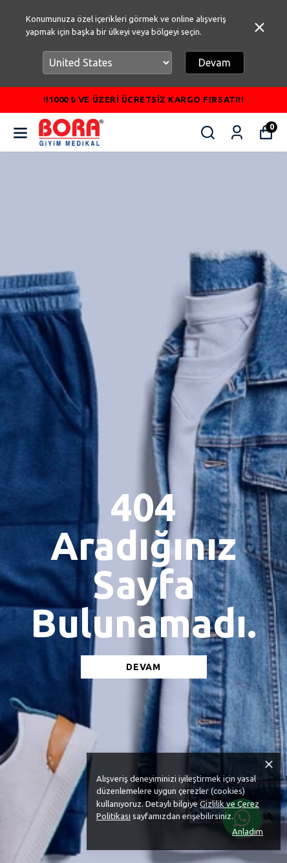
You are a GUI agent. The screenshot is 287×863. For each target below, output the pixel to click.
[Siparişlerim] (237, 132)
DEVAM (143, 667)
